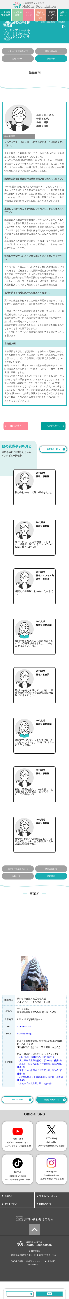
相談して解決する (51, 1117)
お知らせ (9, 1214)
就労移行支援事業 (5, 13)
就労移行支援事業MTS (18, 51)
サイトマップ (11, 1221)
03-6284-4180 (19, 1294)
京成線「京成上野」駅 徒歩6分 (35, 1101)
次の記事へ (53, 426)
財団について (45, 1221)
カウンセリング (28, 13)
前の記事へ (15, 426)
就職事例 (51, 58)
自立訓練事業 (17, 13)
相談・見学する (49, 1293)
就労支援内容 (51, 51)
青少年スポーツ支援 (40, 15)
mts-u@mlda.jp (24, 1051)
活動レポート (18, 58)
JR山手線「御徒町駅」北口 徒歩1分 (37, 1074)
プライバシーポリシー (49, 1214)
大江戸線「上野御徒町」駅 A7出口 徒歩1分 (40, 1078)
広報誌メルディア (51, 15)
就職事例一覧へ (53, 449)
